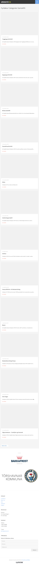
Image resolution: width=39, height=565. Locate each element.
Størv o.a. (3, 500)
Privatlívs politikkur (26, 560)
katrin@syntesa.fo (5, 531)
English (2, 505)
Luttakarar (3, 498)
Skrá (2, 502)
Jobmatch (3, 503)
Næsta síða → (5, 445)
